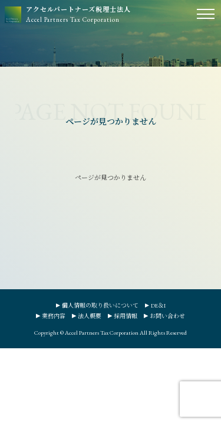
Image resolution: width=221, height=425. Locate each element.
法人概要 (89, 316)
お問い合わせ (167, 316)
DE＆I (158, 305)
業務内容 (53, 316)
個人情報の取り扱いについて (100, 305)
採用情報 (125, 316)
